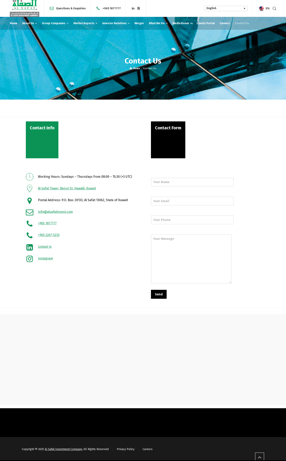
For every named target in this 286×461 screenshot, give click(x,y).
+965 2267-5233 (49, 235)
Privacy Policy (125, 449)
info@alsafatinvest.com (55, 212)
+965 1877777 (111, 8)
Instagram (45, 258)
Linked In (45, 247)
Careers (148, 449)
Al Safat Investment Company (63, 449)
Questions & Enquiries (71, 8)
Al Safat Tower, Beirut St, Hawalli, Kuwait (67, 188)
